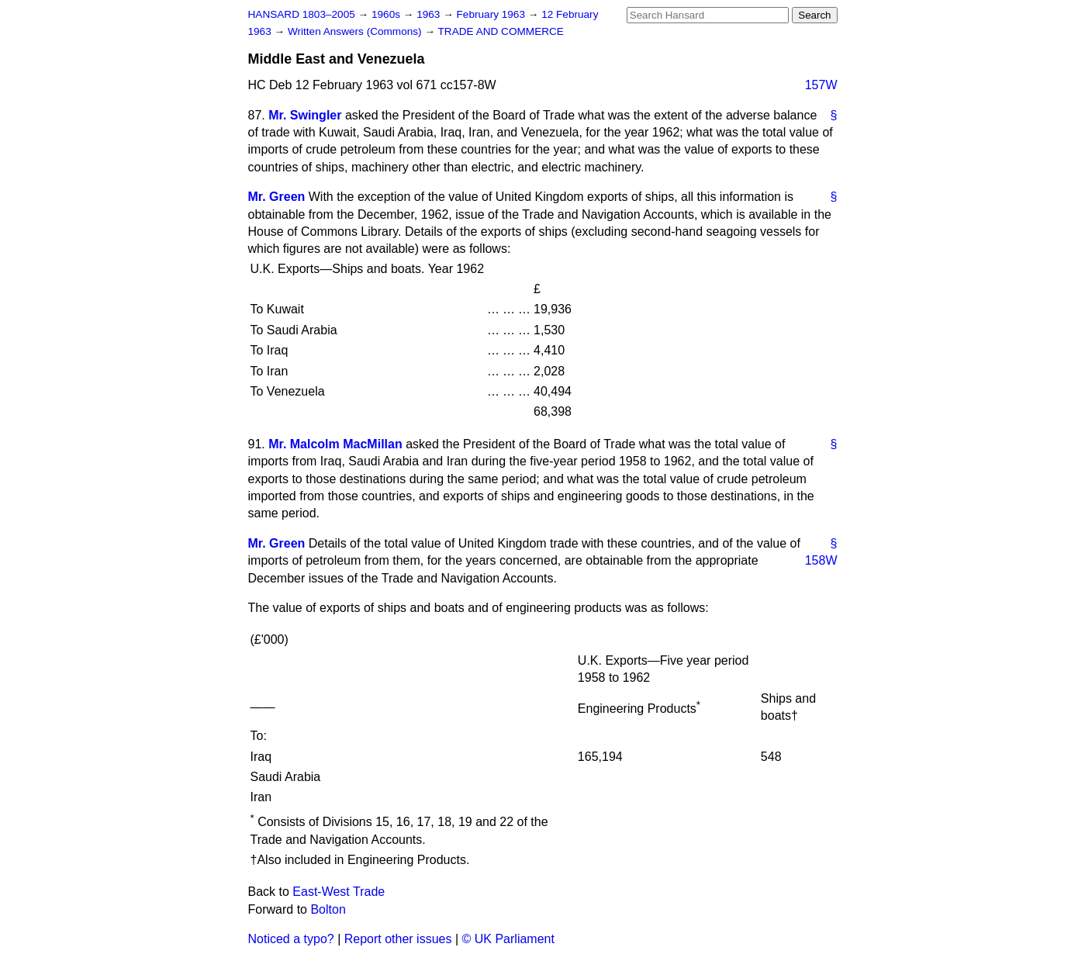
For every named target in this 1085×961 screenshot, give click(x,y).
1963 (429, 14)
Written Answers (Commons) (356, 31)
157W (821, 85)
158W (821, 560)
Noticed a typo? (291, 938)
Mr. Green (277, 196)
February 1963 (492, 14)
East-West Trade (338, 891)
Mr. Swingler (304, 115)
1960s (387, 14)
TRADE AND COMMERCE (501, 31)
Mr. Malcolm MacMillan (335, 444)
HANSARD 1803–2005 (301, 14)
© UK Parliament (508, 938)
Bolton (327, 909)
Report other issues (398, 938)
